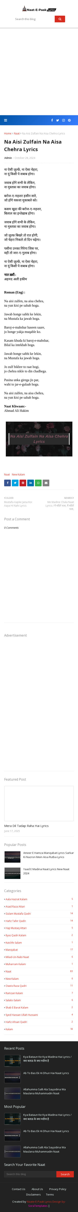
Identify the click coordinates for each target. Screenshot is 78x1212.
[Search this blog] (30, 1174)
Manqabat (40, 950)
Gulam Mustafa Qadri (40, 913)
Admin (8, 158)
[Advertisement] (39, 72)
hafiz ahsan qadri (40, 1022)
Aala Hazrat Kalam (40, 899)
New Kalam (18, 474)
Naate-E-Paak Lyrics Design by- (46, 1201)
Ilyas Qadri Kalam (40, 935)
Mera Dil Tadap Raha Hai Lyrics (26, 826)
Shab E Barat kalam (40, 1007)
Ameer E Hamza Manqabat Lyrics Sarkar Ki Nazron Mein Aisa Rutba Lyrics (48, 855)
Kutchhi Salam (40, 942)
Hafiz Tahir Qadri (40, 921)
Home (7, 133)
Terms (50, 1194)
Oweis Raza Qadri (40, 986)
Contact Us (18, 1189)
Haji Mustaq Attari (40, 928)
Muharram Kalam (40, 964)
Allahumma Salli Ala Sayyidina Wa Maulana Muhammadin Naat (44, 1091)
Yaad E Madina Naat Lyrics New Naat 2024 (46, 871)
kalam (40, 1029)
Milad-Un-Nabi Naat (40, 957)
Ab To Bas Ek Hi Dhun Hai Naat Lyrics (46, 1073)
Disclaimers (33, 1194)
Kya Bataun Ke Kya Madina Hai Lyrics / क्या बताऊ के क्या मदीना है (47, 1059)
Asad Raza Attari (40, 906)
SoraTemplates (38, 1206)
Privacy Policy (57, 1189)
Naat (17, 133)
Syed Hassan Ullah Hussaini (40, 1015)
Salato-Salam (40, 1000)
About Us (37, 1189)
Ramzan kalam (40, 993)
